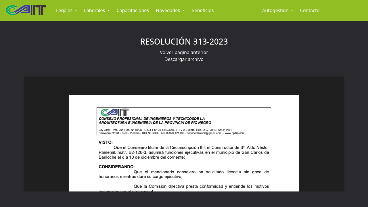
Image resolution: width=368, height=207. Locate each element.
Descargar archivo (184, 59)
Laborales (95, 10)
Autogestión (276, 10)
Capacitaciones (132, 10)
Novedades (168, 10)
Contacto (310, 10)
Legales (65, 10)
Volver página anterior (184, 52)
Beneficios (202, 10)
